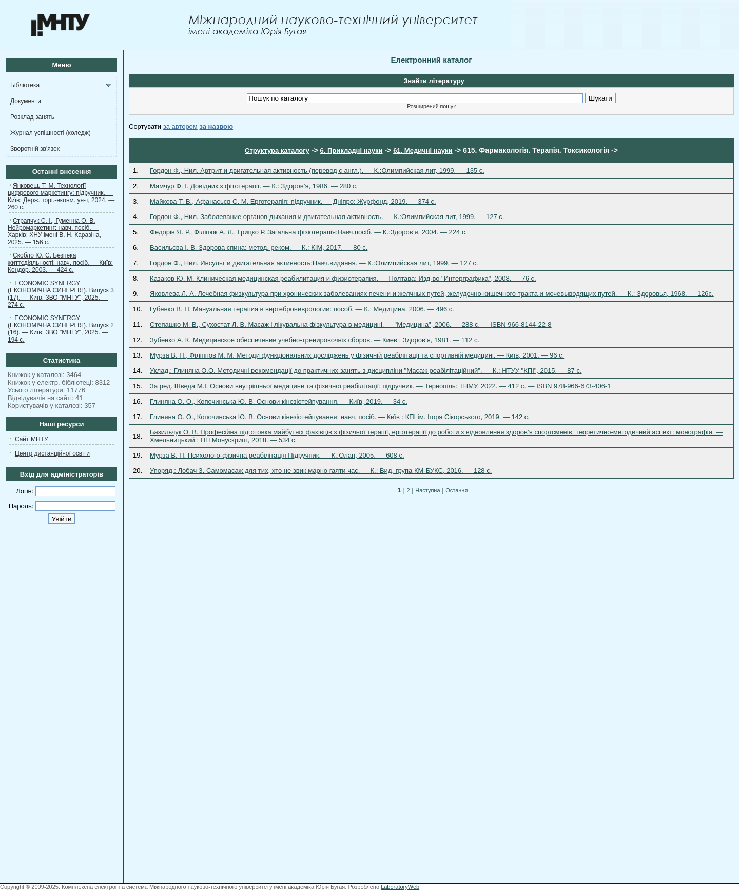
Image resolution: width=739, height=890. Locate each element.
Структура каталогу (277, 150)
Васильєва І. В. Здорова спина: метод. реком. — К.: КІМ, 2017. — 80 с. (258, 247)
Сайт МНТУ (31, 439)
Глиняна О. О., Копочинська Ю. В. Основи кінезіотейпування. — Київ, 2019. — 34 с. (278, 401)
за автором (180, 126)
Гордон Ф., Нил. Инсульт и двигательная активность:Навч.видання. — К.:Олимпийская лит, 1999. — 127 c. (314, 263)
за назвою (216, 126)
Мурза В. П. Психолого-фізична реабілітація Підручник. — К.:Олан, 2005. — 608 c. (277, 455)
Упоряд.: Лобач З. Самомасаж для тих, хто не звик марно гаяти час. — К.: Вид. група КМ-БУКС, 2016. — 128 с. (321, 470)
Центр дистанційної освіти (52, 453)
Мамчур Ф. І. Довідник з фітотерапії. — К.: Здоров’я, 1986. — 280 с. (254, 186)
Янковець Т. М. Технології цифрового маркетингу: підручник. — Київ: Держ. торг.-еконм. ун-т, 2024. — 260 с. (61, 196)
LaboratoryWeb (400, 887)
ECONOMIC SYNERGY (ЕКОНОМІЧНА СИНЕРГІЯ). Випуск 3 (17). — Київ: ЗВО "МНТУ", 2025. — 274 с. (61, 294)
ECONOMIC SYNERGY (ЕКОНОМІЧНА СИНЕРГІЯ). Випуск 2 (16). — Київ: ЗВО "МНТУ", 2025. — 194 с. (61, 328)
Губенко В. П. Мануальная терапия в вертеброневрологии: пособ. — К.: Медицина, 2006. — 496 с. (302, 309)
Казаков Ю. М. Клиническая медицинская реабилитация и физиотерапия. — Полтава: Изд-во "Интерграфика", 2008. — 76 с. (343, 278)
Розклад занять (32, 117)
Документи (25, 101)
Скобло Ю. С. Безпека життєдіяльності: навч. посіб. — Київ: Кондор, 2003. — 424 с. (60, 262)
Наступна (427, 490)
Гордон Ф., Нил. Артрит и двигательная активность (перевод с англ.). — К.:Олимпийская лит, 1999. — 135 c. (317, 170)
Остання (456, 490)
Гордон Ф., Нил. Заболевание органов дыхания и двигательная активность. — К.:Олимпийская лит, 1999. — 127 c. (327, 217)
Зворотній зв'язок (35, 148)
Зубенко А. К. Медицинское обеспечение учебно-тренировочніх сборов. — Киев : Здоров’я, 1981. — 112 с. (314, 340)
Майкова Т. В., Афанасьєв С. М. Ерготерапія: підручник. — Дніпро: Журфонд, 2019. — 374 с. (293, 201)
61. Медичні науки (422, 150)
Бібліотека (25, 85)
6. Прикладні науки (351, 150)
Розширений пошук (431, 106)
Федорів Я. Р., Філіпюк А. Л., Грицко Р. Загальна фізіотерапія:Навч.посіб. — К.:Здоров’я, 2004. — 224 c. (308, 232)
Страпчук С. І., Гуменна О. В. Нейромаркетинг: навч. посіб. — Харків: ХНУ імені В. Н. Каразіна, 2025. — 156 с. (54, 231)
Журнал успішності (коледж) (50, 132)
